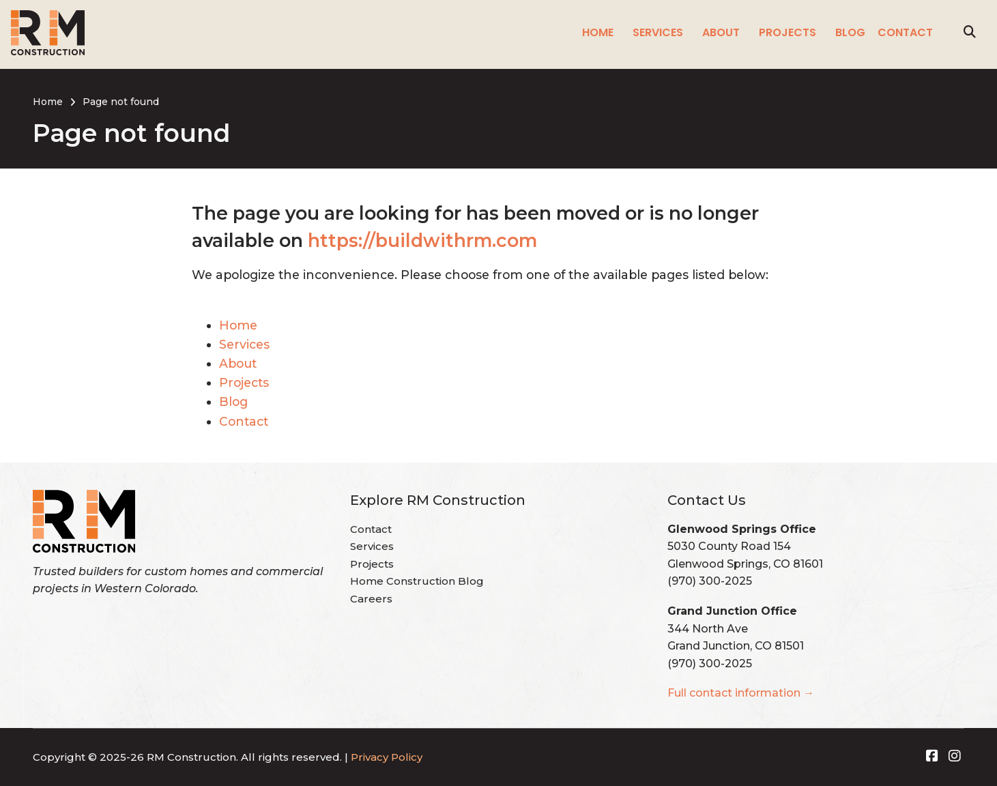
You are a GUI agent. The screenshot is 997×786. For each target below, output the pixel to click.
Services (244, 344)
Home (238, 325)
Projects (244, 382)
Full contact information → (740, 692)
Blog (233, 401)
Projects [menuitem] (787, 32)
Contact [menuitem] (905, 32)
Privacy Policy (386, 757)
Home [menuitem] (597, 32)
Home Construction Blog (417, 580)
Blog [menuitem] (850, 32)
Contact (243, 421)
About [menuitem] (721, 32)
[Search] (969, 32)
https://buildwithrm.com (422, 240)
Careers (371, 598)
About (238, 363)
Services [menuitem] (658, 32)
